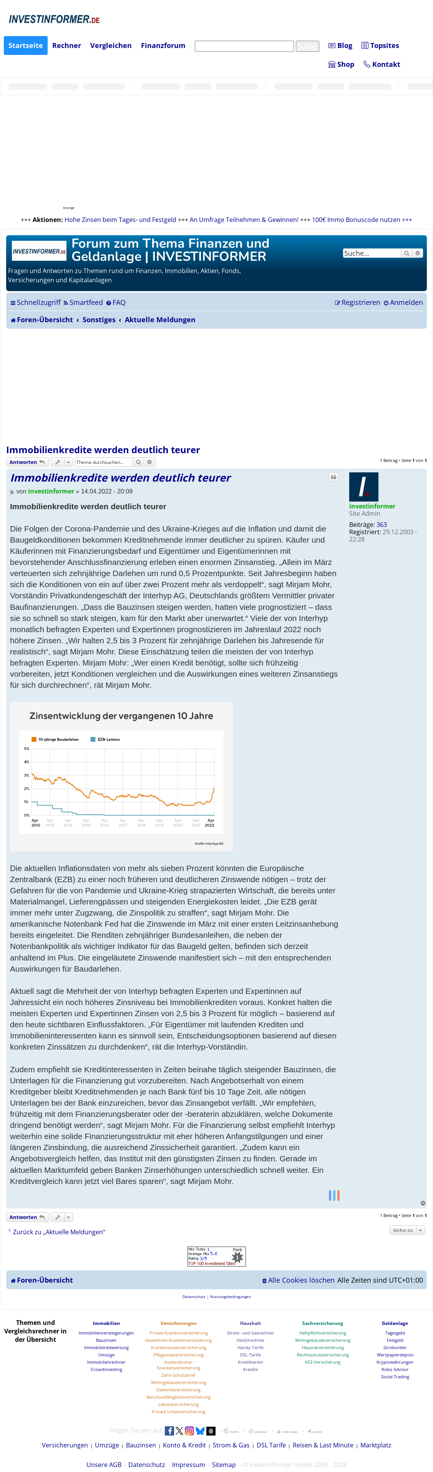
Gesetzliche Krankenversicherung (178, 1340)
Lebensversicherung (178, 1404)
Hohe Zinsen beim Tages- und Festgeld (120, 219)
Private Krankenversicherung (178, 1333)
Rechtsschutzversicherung (323, 1355)
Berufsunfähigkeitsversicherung (179, 1397)
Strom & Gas (231, 1445)
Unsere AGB (103, 1464)
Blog (340, 45)
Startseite (25, 45)
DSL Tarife (271, 1445)
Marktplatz (376, 1445)
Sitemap (224, 1464)
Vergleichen (111, 45)
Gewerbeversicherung (178, 1390)
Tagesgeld (395, 1333)
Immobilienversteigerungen (106, 1333)
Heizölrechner (251, 1340)
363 (382, 524)
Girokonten (394, 1347)
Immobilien (106, 1323)
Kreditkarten (250, 1362)
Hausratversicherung (323, 1347)
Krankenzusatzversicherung (178, 1347)
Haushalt (250, 1323)
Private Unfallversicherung (178, 1411)
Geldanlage (395, 1323)
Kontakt (381, 64)
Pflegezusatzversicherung (178, 1355)
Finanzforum (163, 45)
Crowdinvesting (106, 1369)
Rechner (66, 45)
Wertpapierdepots (395, 1355)
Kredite (250, 1369)
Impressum (188, 1464)
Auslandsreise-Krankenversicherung (178, 1365)
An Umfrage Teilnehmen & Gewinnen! (244, 219)
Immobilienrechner (106, 1362)
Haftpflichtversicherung (322, 1333)
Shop (341, 64)
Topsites (380, 45)
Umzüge (106, 1355)
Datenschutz (146, 1464)
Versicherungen (179, 1323)
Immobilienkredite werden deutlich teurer (103, 449)
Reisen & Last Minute (323, 1445)
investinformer (372, 506)
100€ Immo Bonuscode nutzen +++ (362, 219)
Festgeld (395, 1340)
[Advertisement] (216, 386)
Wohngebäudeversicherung (178, 1382)
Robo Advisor (395, 1369)
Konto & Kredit (184, 1445)
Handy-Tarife (250, 1347)
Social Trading (395, 1376)
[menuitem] (83, 302)
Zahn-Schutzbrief (178, 1375)
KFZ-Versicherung (322, 1362)
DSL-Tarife (250, 1355)
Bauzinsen (106, 1340)
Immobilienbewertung (106, 1347)
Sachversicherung (322, 1323)
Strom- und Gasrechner (250, 1333)
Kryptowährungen (395, 1362)
